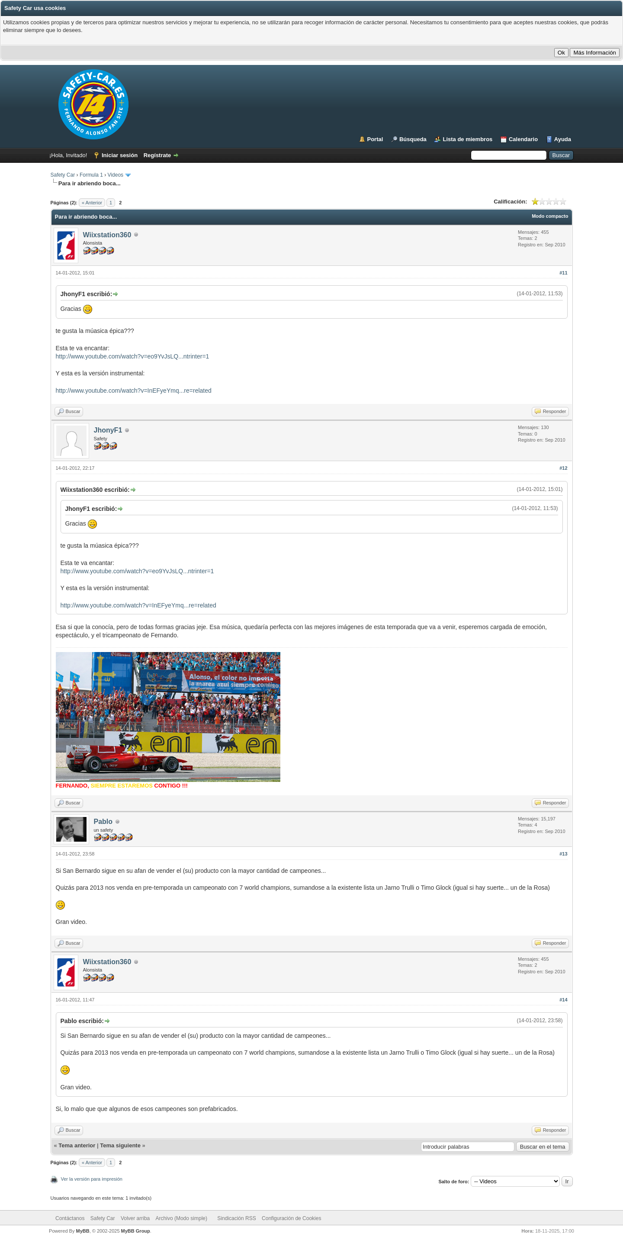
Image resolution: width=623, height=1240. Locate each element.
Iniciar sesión (120, 155)
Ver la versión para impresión (91, 1179)
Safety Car (63, 175)
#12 (563, 468)
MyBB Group (135, 1231)
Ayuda (562, 139)
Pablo (103, 821)
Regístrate (157, 155)
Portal (375, 139)
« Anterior (92, 202)
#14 (563, 999)
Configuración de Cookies (291, 1218)
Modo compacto (550, 216)
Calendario (523, 139)
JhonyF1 (108, 430)
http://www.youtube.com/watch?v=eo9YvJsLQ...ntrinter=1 (132, 356)
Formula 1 (91, 175)
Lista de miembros (467, 139)
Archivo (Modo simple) (181, 1218)
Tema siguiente (120, 1145)
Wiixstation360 (107, 235)
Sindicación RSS (236, 1218)
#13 (563, 853)
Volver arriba (135, 1218)
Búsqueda (413, 139)
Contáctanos (69, 1218)
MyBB (82, 1231)
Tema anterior (76, 1145)
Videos (115, 175)
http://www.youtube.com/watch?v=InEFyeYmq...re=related (134, 390)
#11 (563, 272)
